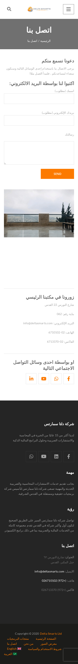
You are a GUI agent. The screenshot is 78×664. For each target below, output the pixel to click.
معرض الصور (49, 643)
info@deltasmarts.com (49, 571)
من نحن (28, 643)
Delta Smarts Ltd (51, 633)
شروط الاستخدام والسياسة (45, 649)
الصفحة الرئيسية (46, 638)
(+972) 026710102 (54, 580)
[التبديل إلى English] (14, 648)
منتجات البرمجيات (18, 638)
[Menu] (68, 9)
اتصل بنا (12, 643)
